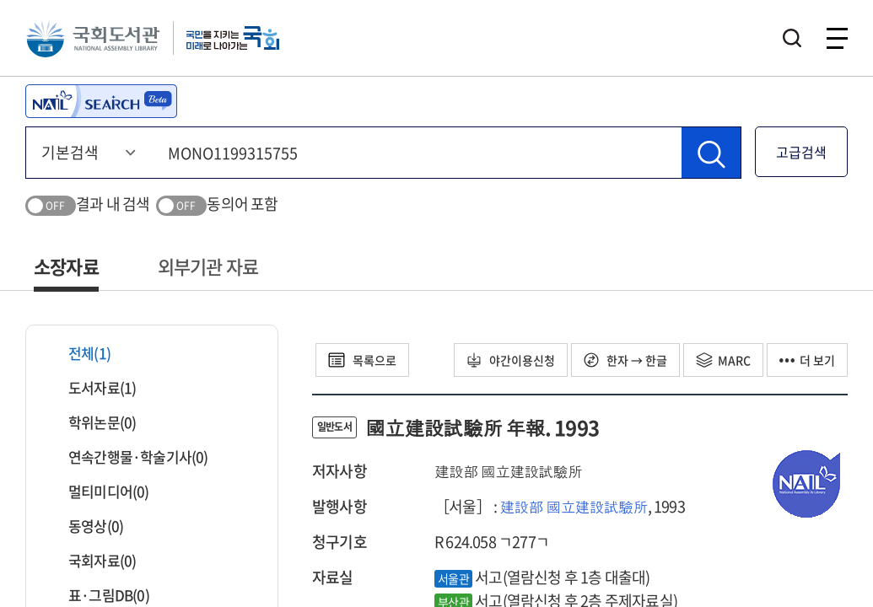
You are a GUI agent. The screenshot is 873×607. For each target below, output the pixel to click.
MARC (723, 360)
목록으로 (362, 360)
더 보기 (807, 360)
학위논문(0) (91, 421)
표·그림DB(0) (98, 594)
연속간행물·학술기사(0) (127, 456)
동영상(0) (85, 525)
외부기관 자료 (208, 266)
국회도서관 (92, 38)
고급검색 (801, 152)
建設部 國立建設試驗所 (573, 506)
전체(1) (78, 352)
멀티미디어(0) (98, 491)
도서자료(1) (91, 387)
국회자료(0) (91, 560)
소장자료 (66, 266)
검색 (792, 37)
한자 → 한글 (625, 360)
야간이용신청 (510, 360)
